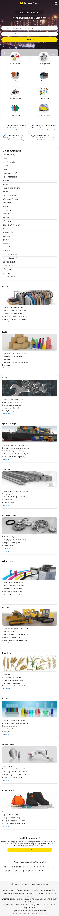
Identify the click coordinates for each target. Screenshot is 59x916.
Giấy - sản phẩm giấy (10, 199)
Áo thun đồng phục (15, 81)
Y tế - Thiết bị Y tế (9, 247)
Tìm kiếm (29, 40)
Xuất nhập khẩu (9, 277)
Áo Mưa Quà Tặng (15, 115)
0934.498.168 (45, 844)
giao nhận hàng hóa (15, 98)
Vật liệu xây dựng (9, 266)
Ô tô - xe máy (7, 236)
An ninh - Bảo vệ (9, 155)
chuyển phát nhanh (44, 115)
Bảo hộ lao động (9, 162)
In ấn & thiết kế (8, 210)
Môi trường (7, 221)
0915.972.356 (18, 846)
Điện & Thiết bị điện (10, 177)
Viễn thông (7, 269)
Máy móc (6, 218)
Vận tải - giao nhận (10, 195)
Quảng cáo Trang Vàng (40, 884)
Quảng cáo (7, 244)
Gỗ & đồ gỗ (7, 203)
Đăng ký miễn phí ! (30, 850)
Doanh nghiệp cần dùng (12, 188)
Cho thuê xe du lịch (44, 81)
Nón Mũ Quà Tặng (15, 63)
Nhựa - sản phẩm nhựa (11, 225)
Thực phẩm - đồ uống (11, 258)
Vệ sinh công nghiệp (44, 98)
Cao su (5, 166)
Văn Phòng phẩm (9, 262)
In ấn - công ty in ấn (44, 63)
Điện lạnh (6, 181)
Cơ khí (5, 170)
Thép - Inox (7, 251)
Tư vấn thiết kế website (15, 135)
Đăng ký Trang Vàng (20, 884)
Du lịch (5, 192)
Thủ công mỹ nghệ (10, 255)
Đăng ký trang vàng (16, 125)
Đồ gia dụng (7, 184)
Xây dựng (6, 273)
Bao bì (5, 158)
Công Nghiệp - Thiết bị (11, 173)
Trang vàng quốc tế (42, 135)
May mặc (6, 214)
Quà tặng (6, 240)
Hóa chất (6, 207)
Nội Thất (6, 229)
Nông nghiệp (8, 232)
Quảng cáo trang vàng (46, 125)
